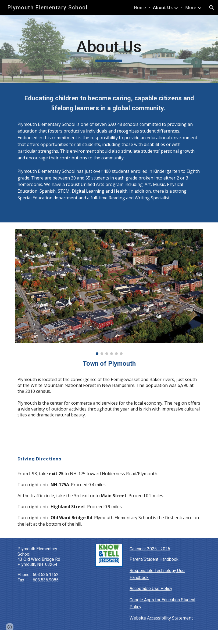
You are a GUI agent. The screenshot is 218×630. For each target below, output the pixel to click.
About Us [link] (163, 7)
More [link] (190, 7)
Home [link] (140, 7)
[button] (211, 7)
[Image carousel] (109, 292)
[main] (109, 49)
